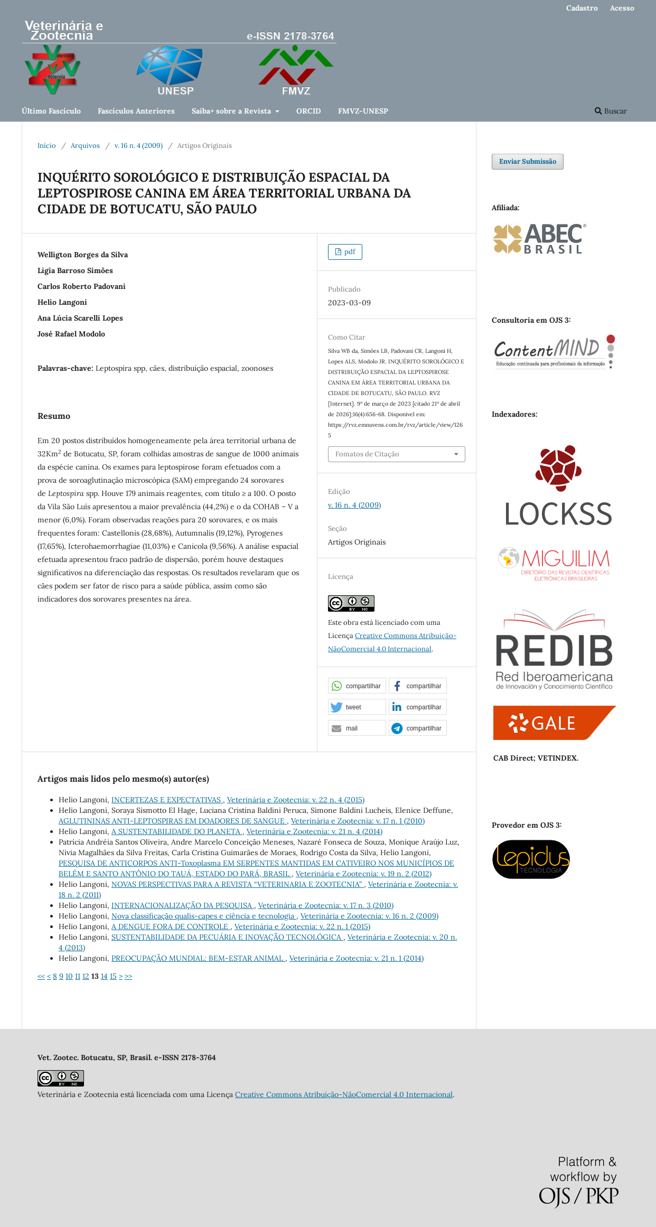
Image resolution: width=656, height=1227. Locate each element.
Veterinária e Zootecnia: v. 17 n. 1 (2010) (358, 821)
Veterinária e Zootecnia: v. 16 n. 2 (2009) (369, 916)
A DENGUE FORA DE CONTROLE (170, 926)
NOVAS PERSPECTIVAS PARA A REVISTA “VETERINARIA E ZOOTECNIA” (237, 884)
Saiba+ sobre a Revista (232, 111)
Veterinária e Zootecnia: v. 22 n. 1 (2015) (302, 926)
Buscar (611, 111)
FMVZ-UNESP (363, 111)
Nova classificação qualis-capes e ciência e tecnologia (203, 916)
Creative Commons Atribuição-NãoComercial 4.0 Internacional (344, 1094)
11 (77, 976)
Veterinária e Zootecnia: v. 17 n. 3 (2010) (325, 905)
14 (104, 976)
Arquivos (85, 145)
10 (69, 976)
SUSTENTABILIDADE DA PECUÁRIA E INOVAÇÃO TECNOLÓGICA (227, 937)
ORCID (308, 111)
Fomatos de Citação (367, 453)
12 (85, 976)
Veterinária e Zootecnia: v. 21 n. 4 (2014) (314, 831)
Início (47, 145)
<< (41, 976)
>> (128, 976)
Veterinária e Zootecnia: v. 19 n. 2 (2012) (364, 873)
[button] (357, 686)
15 (113, 976)
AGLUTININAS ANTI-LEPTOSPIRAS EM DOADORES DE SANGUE (173, 821)
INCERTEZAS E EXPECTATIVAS (167, 799)
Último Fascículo (51, 111)
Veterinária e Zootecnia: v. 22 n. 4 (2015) (295, 799)
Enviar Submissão (527, 161)
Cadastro (582, 8)
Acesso (622, 8)
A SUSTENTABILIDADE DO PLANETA (176, 831)
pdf (349, 251)
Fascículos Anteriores (136, 111)
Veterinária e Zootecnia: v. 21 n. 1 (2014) (356, 958)
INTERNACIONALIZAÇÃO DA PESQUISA (182, 905)
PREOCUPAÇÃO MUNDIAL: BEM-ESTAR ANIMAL (198, 958)
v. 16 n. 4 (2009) (139, 145)
